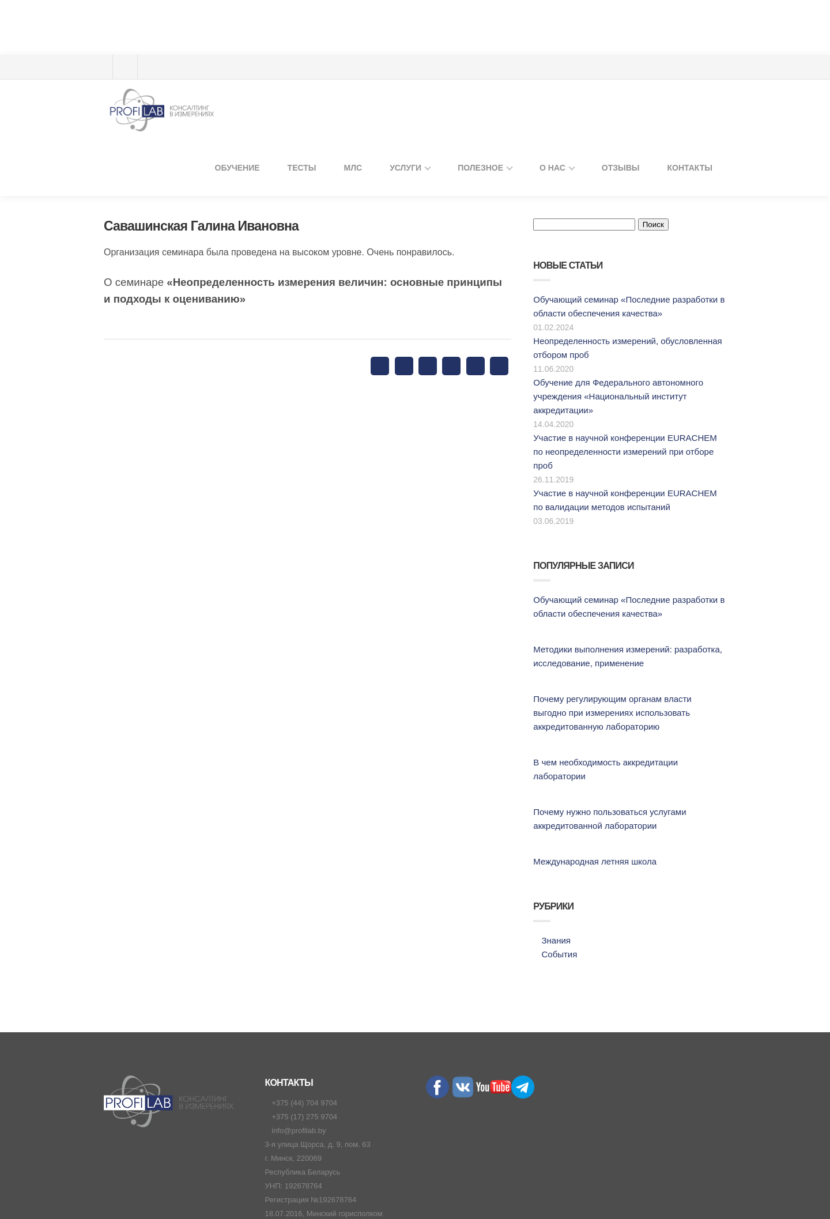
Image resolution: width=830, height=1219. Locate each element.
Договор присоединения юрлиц (541, 1189)
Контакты (691, 51)
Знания (555, 858)
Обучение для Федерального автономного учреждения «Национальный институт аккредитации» (616, 342)
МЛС (378, 51)
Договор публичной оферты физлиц (669, 1189)
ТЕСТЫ (329, 51)
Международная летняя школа (591, 779)
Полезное (496, 51)
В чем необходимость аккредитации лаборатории (628, 694)
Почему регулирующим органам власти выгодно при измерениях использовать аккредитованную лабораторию (625, 645)
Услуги (426, 51)
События (559, 872)
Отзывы (627, 51)
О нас (564, 51)
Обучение (270, 51)
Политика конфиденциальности (419, 1189)
